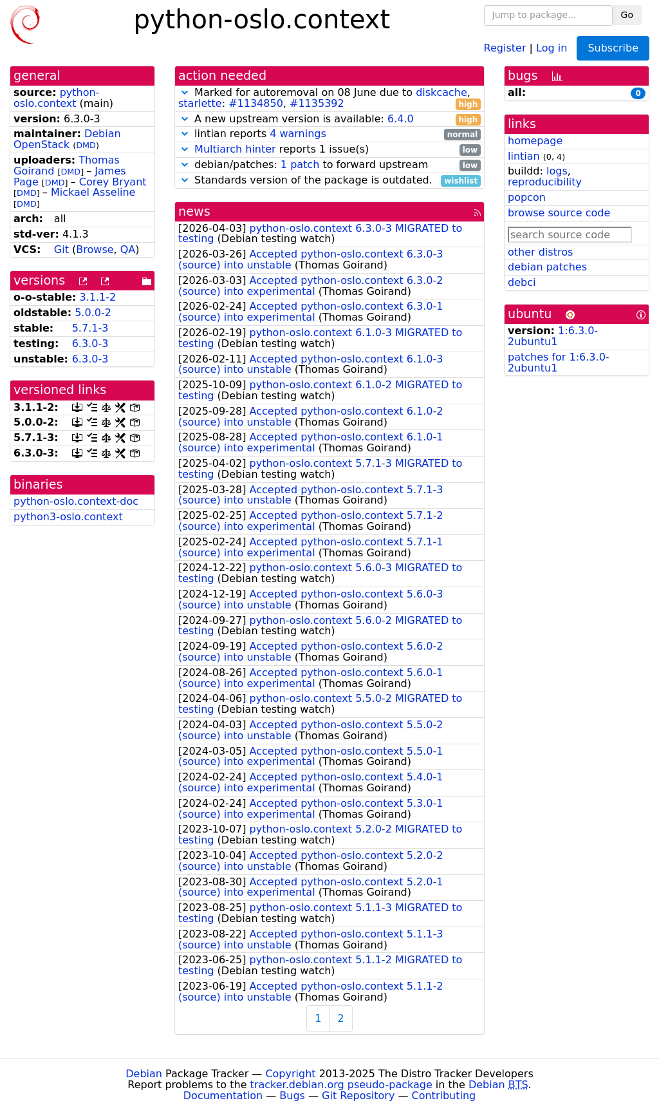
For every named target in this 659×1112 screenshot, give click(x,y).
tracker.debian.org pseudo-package (341, 1085)
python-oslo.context (56, 97)
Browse (94, 249)
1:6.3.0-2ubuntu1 (553, 336)
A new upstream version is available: (329, 119)
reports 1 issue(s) (329, 149)
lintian (524, 156)
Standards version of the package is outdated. (329, 180)
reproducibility (545, 182)
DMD (86, 145)
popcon (527, 197)
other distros (540, 252)
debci (521, 282)
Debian (143, 1074)
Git (61, 249)
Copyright (290, 1074)
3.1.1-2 (98, 297)
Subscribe (613, 48)
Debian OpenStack (67, 139)
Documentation (223, 1095)
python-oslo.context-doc (76, 501)
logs (557, 171)
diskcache (441, 92)
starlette (200, 103)
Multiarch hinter (235, 149)
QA (128, 249)
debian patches (547, 267)
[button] (184, 92)
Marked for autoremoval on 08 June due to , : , (329, 98)
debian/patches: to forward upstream (329, 165)
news (194, 211)
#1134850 (255, 103)
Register (505, 47)
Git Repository (358, 1095)
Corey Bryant (113, 182)
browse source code (559, 213)
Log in (551, 47)
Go (627, 15)
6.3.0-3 (90, 343)
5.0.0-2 (93, 312)
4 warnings (298, 133)
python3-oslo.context (68, 517)
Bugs (292, 1095)
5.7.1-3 (90, 328)
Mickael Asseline (93, 192)
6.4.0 (400, 119)
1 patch (300, 164)
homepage (535, 141)
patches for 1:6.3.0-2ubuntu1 (558, 362)
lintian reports (329, 134)
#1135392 (317, 103)
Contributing (444, 1095)
